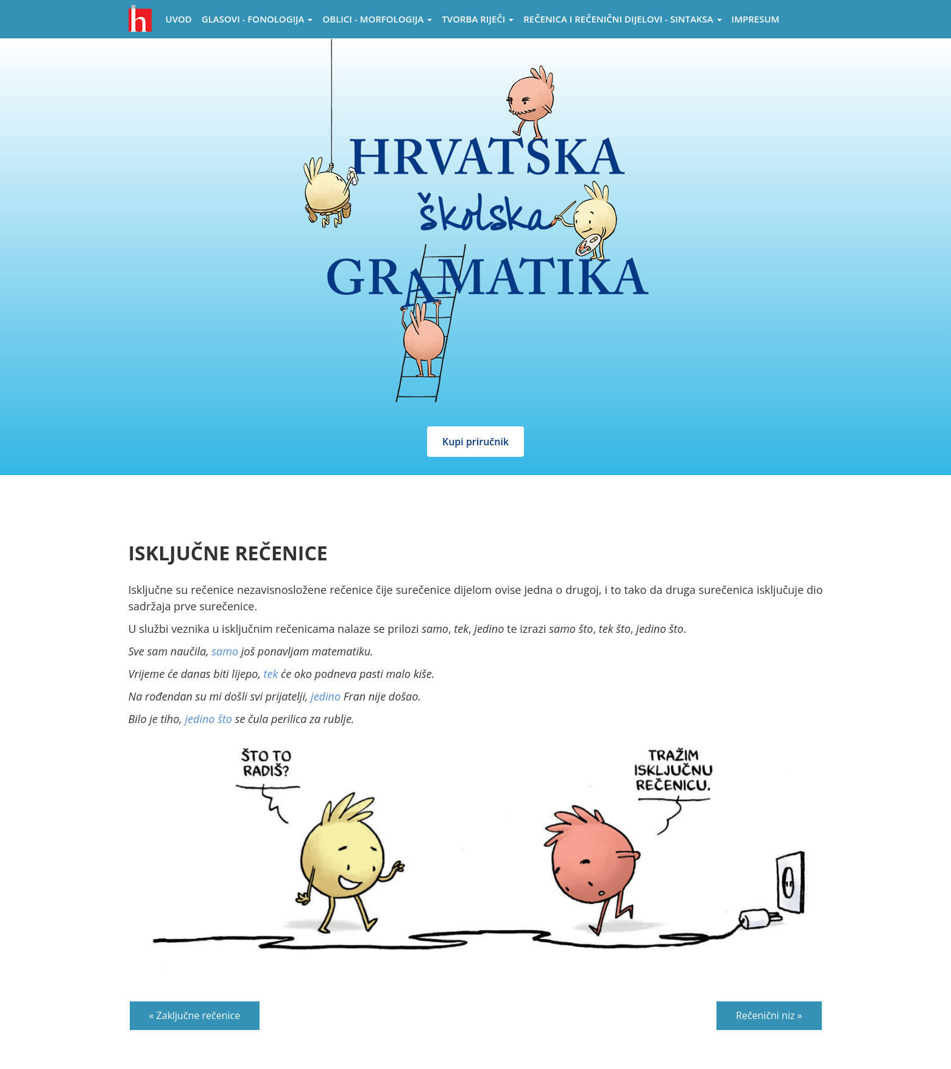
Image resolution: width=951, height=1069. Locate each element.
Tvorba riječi (478, 19)
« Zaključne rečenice (195, 1015)
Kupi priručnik (475, 441)
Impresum (756, 19)
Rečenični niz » (769, 1015)
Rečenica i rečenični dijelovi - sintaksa (622, 19)
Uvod (179, 19)
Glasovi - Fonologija (257, 19)
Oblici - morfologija (377, 19)
